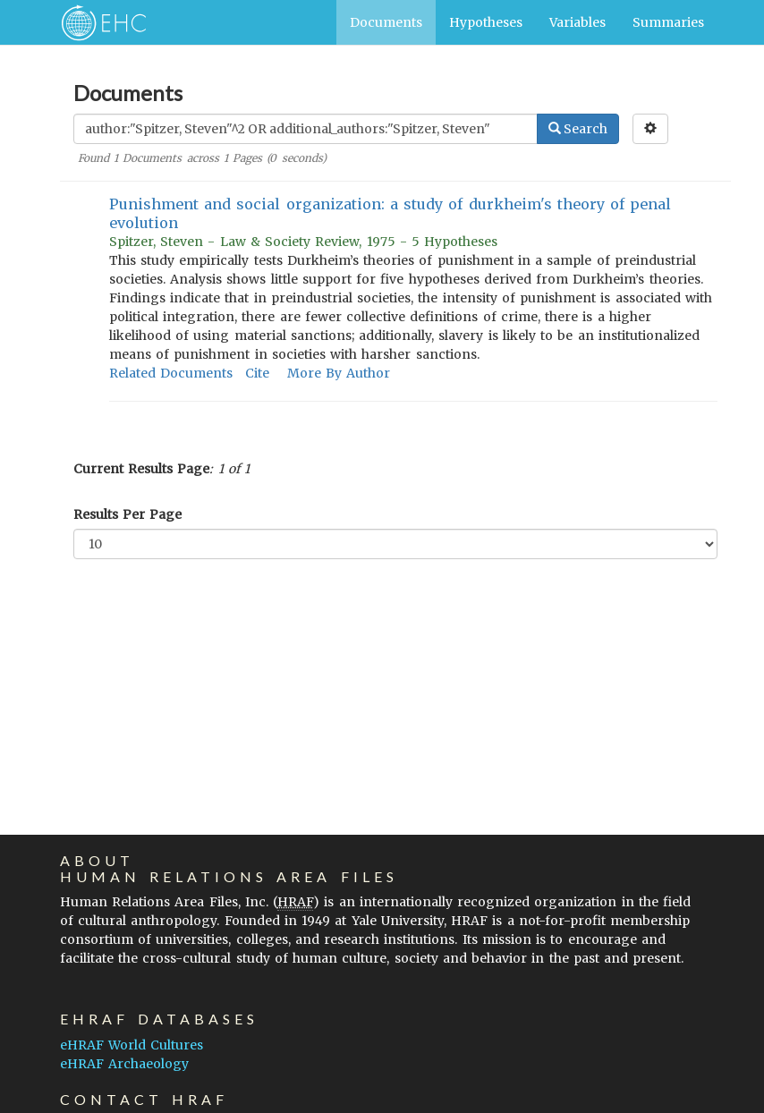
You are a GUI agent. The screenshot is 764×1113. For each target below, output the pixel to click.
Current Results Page (141, 469)
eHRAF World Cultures (131, 1045)
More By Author (338, 373)
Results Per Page (127, 514)
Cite (257, 373)
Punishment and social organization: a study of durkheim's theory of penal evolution (390, 213)
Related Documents (171, 373)
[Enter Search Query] (305, 129)
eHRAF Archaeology (124, 1064)
